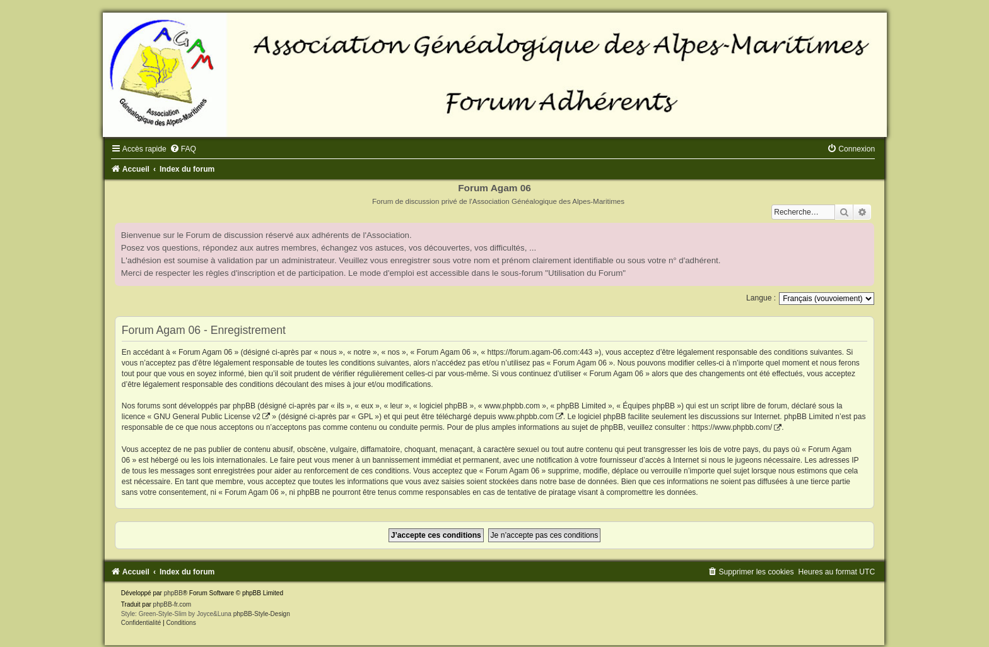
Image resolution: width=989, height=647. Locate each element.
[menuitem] (183, 149)
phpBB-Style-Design (261, 613)
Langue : (761, 298)
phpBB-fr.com (172, 604)
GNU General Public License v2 (207, 416)
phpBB (173, 593)
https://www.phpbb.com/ (732, 427)
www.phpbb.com (526, 416)
